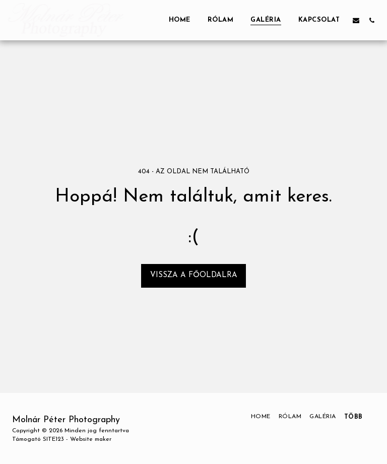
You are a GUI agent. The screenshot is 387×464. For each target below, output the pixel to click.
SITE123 (53, 439)
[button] (356, 20)
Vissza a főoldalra (193, 275)
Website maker (90, 439)
